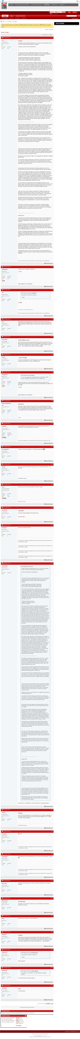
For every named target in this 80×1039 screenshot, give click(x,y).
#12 (52, 484)
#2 (52, 266)
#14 (52, 524)
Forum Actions (17, 18)
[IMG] (17, 1020)
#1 (52, 37)
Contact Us (67, 1031)
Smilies (17, 1019)
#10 (52, 446)
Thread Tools (44, 34)
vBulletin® (40, 1035)
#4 (52, 318)
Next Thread (31, 1007)
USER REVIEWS (36, 5)
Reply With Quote (49, 263)
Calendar (6, 18)
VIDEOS (62, 5)
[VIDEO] (17, 1022)
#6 (52, 354)
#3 (52, 289)
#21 (52, 915)
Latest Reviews (60, 23)
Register (75, 12)
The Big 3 (7, 32)
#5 (52, 336)
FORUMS (47, 5)
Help (69, 12)
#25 (52, 985)
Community (11, 18)
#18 (52, 853)
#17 (52, 831)
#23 (52, 949)
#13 (52, 507)
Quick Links (24, 18)
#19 (52, 880)
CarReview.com (73, 1031)
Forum (5, 16)
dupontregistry (21, 516)
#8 (52, 400)
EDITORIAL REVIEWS (22, 5)
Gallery (11, 16)
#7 (52, 371)
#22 (52, 931)
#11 (52, 464)
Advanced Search (75, 18)
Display (50, 34)
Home (11, 5)
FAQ (3, 18)
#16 (52, 809)
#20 (52, 898)
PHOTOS (54, 5)
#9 (52, 423)
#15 (52, 563)
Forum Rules (18, 1025)
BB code (17, 1017)
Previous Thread (23, 1007)
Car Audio (9, 21)
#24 (52, 967)
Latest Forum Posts (20, 16)
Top (52, 1003)
